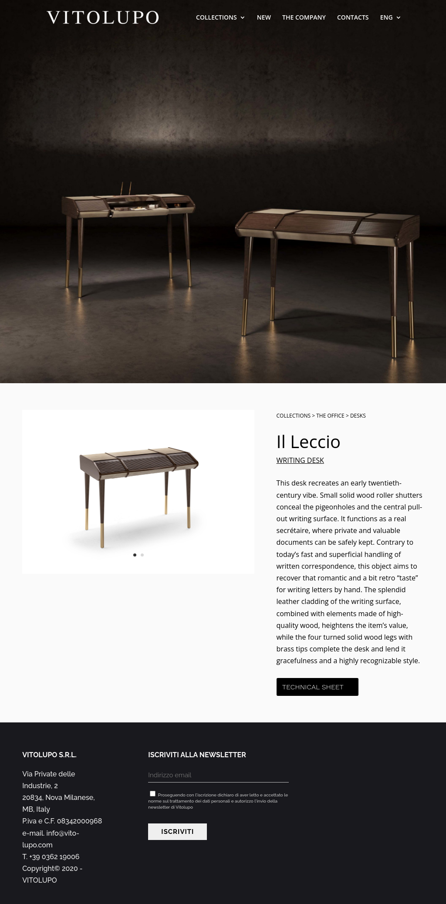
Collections (216, 17)
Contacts (353, 17)
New (264, 17)
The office (330, 415)
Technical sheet (313, 687)
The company (304, 17)
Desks (358, 415)
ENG (386, 17)
